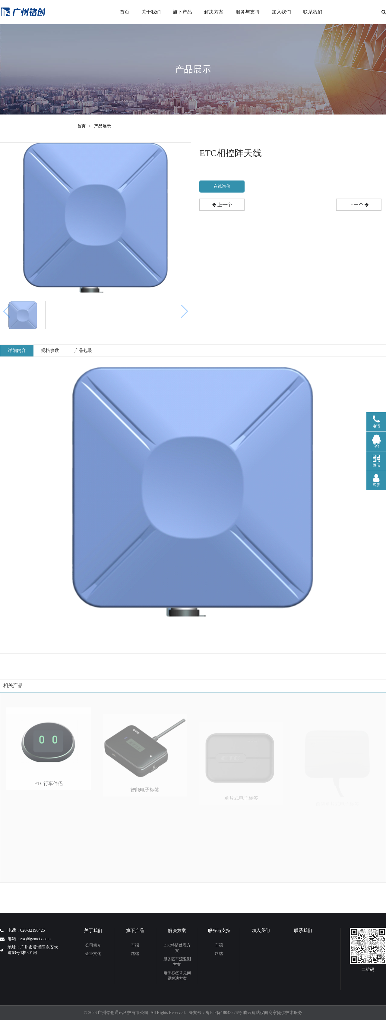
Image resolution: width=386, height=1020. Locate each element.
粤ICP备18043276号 (224, 1012)
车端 (135, 945)
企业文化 (93, 953)
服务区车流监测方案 (177, 962)
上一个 (222, 204)
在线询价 (222, 186)
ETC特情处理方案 (177, 948)
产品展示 (102, 126)
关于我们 (151, 11)
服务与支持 (248, 11)
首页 (124, 11)
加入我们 (281, 11)
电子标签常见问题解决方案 (177, 976)
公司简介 (93, 945)
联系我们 (312, 11)
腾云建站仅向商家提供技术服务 (272, 1012)
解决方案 (213, 11)
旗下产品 (182, 11)
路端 (135, 953)
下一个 (359, 204)
